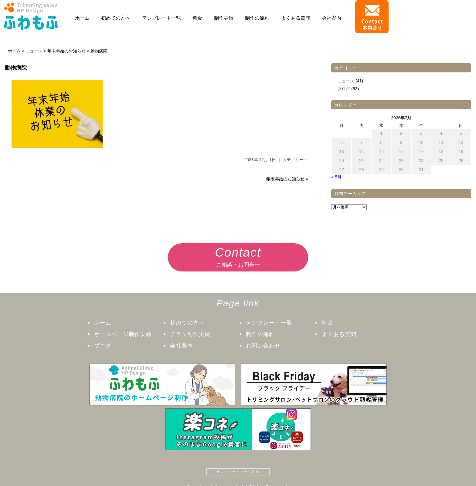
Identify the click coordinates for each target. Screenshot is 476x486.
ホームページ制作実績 (123, 334)
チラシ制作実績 (190, 334)
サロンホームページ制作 (238, 472)
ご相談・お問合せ (238, 255)
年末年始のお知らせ (285, 178)
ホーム (82, 18)
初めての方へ (115, 18)
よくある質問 (295, 18)
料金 (197, 18)
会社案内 (331, 18)
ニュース (345, 80)
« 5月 (336, 177)
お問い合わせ (263, 346)
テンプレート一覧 (161, 18)
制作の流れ (257, 18)
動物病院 (16, 68)
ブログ (343, 88)
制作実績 (223, 18)
